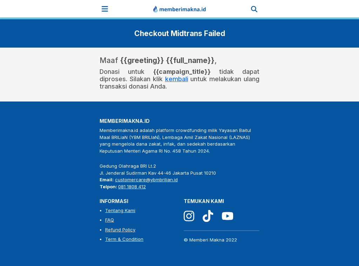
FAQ (109, 220)
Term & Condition (124, 239)
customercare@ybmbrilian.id (146, 179)
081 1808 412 (132, 186)
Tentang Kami (120, 210)
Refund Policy (120, 229)
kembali (176, 79)
